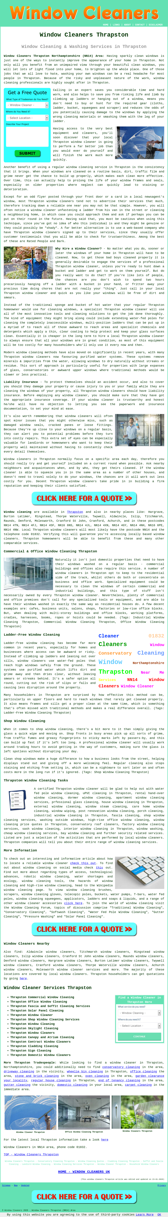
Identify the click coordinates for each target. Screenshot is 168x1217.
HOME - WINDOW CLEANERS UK (84, 1172)
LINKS (116, 25)
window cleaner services (78, 969)
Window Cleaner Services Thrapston (48, 987)
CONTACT (140, 25)
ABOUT (127, 25)
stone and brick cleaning (37, 1076)
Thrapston (75, 512)
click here (73, 903)
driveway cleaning (19, 1071)
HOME (106, 25)
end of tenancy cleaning (119, 1080)
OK (159, 1214)
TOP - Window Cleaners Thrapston (31, 1154)
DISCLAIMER (156, 25)
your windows (104, 293)
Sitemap (6, 1185)
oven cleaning (97, 1076)
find (17, 952)
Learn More (145, 1214)
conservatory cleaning (121, 1067)
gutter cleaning (17, 1085)
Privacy (162, 1185)
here (23, 978)
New (16, 1185)
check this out (83, 863)
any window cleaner (71, 395)
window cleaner (35, 293)
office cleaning (143, 1071)
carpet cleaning (138, 1085)
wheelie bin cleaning (85, 1071)
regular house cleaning (51, 1080)
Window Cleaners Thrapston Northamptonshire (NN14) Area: (54, 56)
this (99, 867)
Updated (25, 1185)
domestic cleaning (72, 1085)
